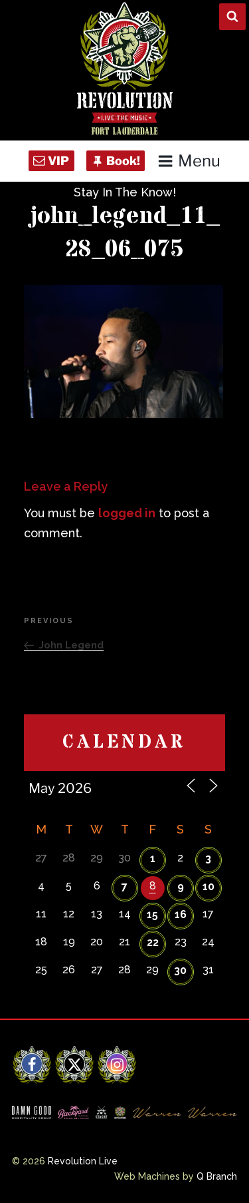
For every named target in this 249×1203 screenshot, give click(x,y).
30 (180, 970)
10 (208, 886)
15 (152, 914)
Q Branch (217, 1176)
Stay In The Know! (125, 192)
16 (181, 914)
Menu (188, 160)
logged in (126, 513)
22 (153, 942)
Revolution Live (83, 1161)
